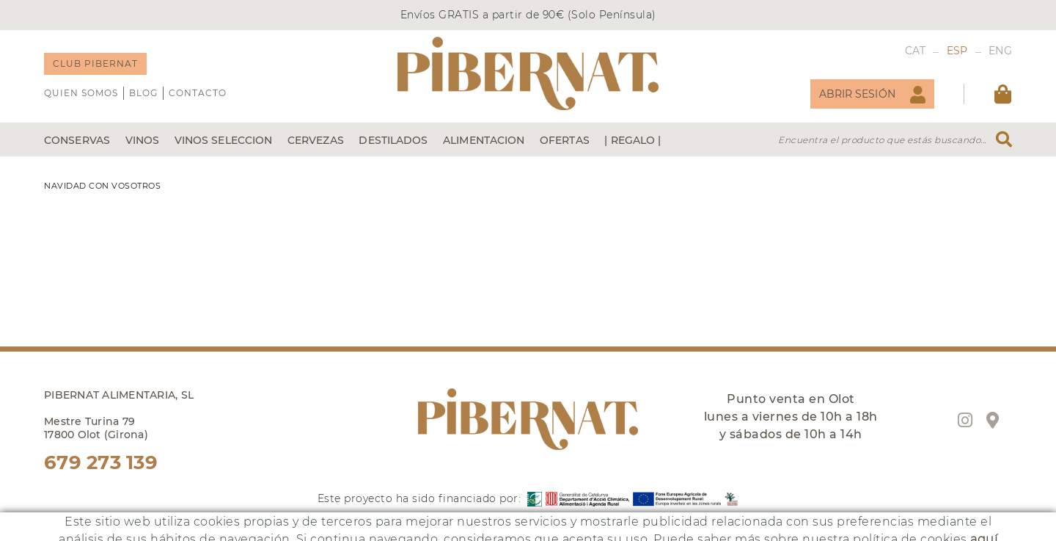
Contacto (198, 92)
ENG (1000, 50)
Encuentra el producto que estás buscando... (882, 139)
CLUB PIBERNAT (95, 63)
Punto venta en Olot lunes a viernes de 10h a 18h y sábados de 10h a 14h (791, 416)
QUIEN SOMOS (81, 92)
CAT (915, 50)
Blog (143, 92)
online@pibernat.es (95, 533)
